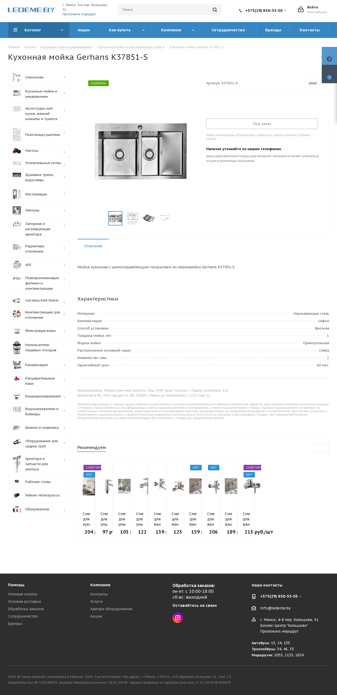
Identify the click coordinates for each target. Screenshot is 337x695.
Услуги (96, 601)
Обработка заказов (26, 609)
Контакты (99, 594)
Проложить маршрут (79, 14)
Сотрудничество (23, 616)
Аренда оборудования (111, 609)
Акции (96, 616)
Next (179, 218)
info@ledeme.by (275, 608)
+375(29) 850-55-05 (264, 10)
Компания (100, 584)
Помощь (16, 584)
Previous (102, 218)
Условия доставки (24, 601)
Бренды (15, 623)
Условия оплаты (22, 594)
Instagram (177, 617)
